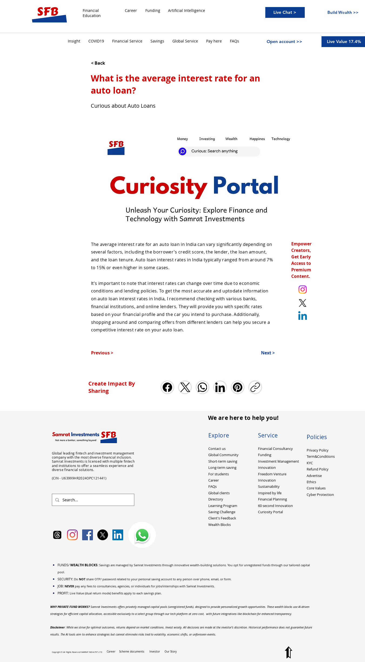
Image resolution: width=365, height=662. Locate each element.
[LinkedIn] (220, 387)
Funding (264, 454)
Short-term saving (222, 461)
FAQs (212, 486)
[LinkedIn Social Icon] (117, 534)
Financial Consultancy (275, 448)
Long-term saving (222, 467)
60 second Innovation (275, 505)
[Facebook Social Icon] (87, 534)
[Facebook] (167, 387)
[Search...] (92, 500)
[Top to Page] (288, 652)
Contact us (217, 448)
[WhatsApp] (202, 387)
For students (218, 474)
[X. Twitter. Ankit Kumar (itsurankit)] (302, 303)
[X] (102, 534)
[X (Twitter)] (185, 387)
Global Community (223, 454)
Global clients (219, 492)
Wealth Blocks (219, 524)
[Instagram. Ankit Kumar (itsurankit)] (302, 289)
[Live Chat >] (285, 12)
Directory (215, 499)
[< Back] (109, 63)
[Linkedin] (302, 316)
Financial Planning (272, 499)
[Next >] (261, 352)
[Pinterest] (238, 387)
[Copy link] (255, 387)
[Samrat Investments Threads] (57, 534)
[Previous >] (109, 352)
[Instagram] (72, 534)
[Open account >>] (284, 41)
